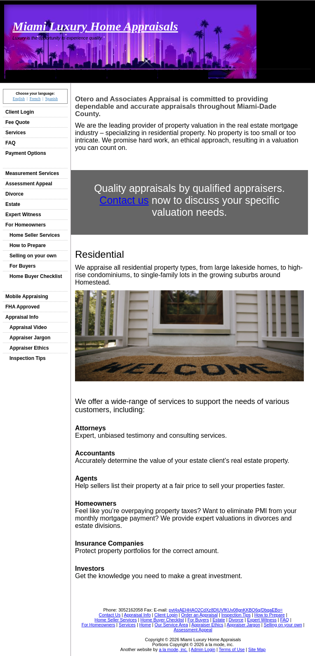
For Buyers (22, 266)
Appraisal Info (21, 317)
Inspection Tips (27, 358)
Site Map (257, 649)
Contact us (124, 200)
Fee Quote (17, 122)
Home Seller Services (34, 235)
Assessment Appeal (28, 184)
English (19, 98)
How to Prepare (27, 245)
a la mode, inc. (173, 649)
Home (30, 74)
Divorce (14, 194)
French (35, 98)
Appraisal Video (28, 327)
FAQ (10, 143)
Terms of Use (232, 649)
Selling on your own (32, 256)
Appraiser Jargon (29, 338)
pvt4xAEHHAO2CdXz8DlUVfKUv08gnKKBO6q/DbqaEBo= (225, 609)
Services (15, 132)
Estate (12, 204)
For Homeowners (25, 225)
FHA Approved (22, 307)
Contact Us (132, 74)
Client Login (19, 112)
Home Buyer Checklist (35, 276)
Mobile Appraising (26, 296)
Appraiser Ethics (29, 348)
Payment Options (25, 153)
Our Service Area (81, 74)
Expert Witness (23, 214)
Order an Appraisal (183, 74)
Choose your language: (35, 93)
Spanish (51, 98)
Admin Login (203, 649)
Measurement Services (32, 173)
